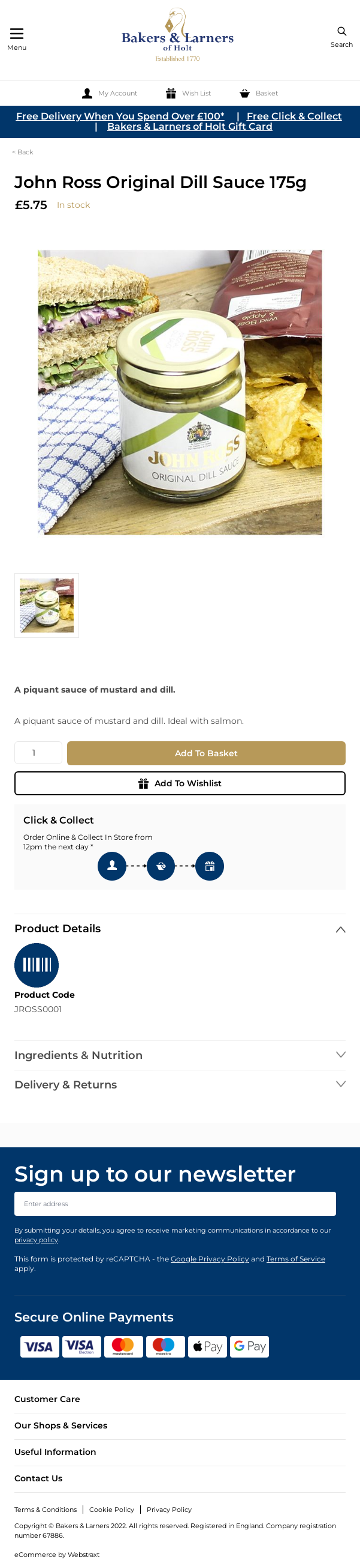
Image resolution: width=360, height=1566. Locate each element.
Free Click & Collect (294, 116)
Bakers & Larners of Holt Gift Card (190, 126)
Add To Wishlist (180, 783)
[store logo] (178, 36)
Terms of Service (296, 1258)
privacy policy (36, 1240)
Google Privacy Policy (210, 1258)
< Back (23, 152)
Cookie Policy (111, 1509)
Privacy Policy (169, 1509)
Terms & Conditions (45, 1509)
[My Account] (109, 93)
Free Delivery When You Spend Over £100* (120, 116)
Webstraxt (83, 1554)
